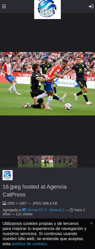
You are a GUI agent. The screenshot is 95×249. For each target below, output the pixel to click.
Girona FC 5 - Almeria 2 (43, 210)
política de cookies (29, 243)
